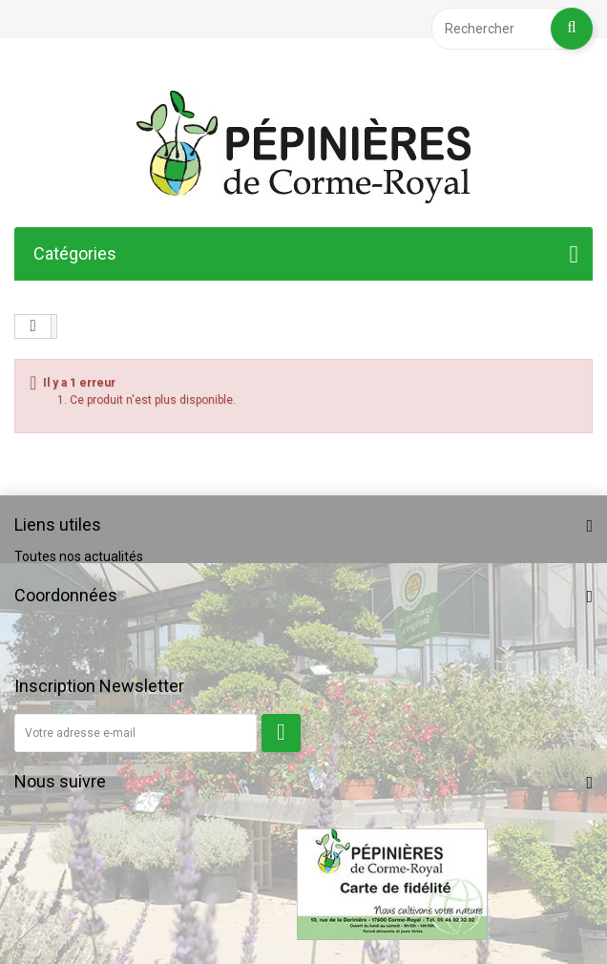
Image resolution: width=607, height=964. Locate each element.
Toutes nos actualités (78, 556)
